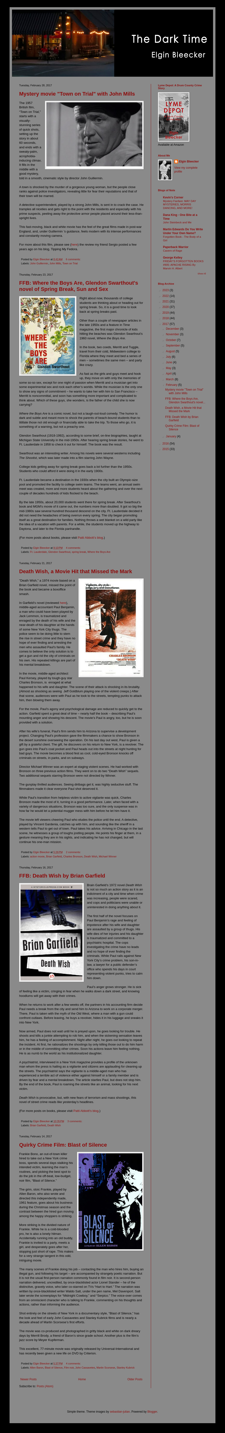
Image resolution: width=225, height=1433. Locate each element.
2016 (166, 443)
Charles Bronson (72, 856)
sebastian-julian (120, 1411)
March (170, 379)
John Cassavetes (85, 1367)
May (169, 368)
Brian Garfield (54, 856)
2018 (166, 318)
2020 (166, 307)
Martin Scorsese (105, 1367)
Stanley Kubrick (126, 1367)
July (169, 356)
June (169, 362)
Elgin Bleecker (189, 161)
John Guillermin (39, 263)
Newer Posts (28, 1379)
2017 (166, 324)
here (74, 244)
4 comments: (74, 547)
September (173, 345)
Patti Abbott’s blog (90, 537)
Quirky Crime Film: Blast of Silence (63, 1145)
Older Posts (134, 1379)
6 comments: (73, 259)
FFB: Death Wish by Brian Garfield (62, 876)
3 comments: (75, 1121)
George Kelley (172, 257)
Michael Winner (108, 856)
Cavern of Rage (172, 250)
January (171, 436)
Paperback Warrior (175, 247)
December (173, 328)
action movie (37, 856)
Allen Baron (36, 1367)
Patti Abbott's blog (85, 1111)
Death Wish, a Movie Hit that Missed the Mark (75, 571)
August (171, 351)
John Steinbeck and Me (177, 222)
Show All (201, 273)
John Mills (55, 263)
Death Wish (90, 856)
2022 (166, 296)
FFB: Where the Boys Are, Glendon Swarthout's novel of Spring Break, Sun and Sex (78, 286)
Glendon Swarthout (59, 551)
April (169, 373)
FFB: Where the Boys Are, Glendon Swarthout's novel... (185, 400)
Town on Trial (70, 263)
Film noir (69, 1367)
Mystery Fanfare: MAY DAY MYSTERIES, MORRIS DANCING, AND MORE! (179, 205)
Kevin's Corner (173, 197)
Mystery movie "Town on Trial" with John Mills (77, 94)
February (172, 385)
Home (82, 1379)
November (173, 334)
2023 (166, 290)
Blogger (152, 1411)
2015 (166, 449)
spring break (79, 551)
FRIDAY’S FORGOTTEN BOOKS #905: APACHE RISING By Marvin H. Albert (183, 265)
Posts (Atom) (45, 1386)
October (171, 340)
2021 (166, 301)
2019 (166, 312)
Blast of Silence (53, 1367)
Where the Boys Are (98, 551)
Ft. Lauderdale (38, 551)
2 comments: (74, 852)
